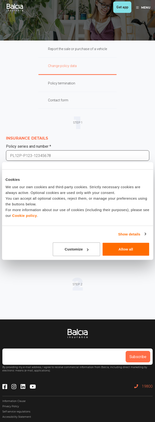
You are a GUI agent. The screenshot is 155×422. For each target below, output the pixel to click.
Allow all (125, 249)
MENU (143, 7)
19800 (143, 386)
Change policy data (62, 66)
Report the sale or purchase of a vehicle (77, 49)
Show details (129, 234)
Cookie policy (24, 216)
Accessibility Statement (16, 416)
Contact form (58, 100)
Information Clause (14, 401)
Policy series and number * (28, 146)
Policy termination (61, 83)
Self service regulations (16, 411)
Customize (77, 249)
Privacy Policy (10, 406)
